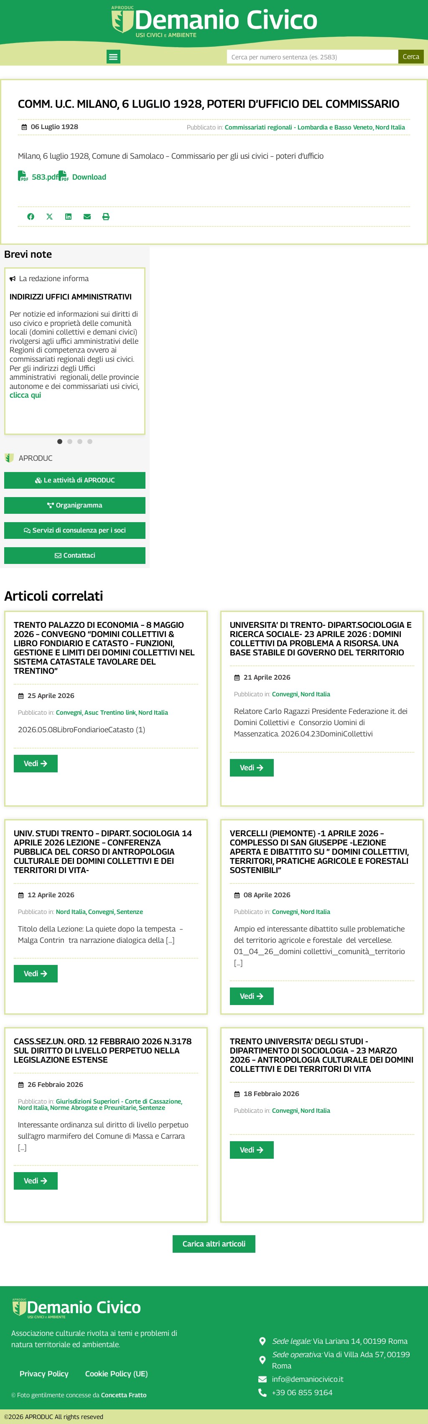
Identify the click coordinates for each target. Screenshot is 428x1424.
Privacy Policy (44, 1373)
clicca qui (25, 395)
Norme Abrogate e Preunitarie (93, 1107)
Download (89, 177)
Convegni (69, 712)
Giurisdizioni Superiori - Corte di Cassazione (118, 1101)
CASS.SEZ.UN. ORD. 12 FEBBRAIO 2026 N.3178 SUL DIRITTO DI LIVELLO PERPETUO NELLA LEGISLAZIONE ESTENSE (102, 1050)
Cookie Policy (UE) (116, 1373)
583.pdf (45, 177)
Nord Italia (390, 127)
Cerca (411, 57)
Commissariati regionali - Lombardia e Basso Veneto (299, 127)
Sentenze (130, 911)
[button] (113, 56)
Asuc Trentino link (110, 712)
